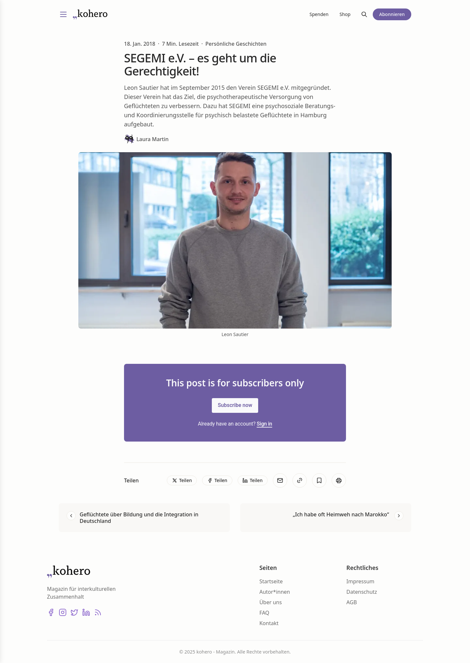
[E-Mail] (280, 480)
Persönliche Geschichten (235, 43)
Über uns (270, 602)
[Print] (339, 480)
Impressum (360, 581)
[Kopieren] (299, 480)
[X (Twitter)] (74, 612)
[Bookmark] (319, 480)
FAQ (264, 612)
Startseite (271, 581)
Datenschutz (361, 591)
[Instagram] (63, 612)
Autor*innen (274, 591)
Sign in (264, 424)
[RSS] (98, 612)
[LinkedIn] (86, 612)
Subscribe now (235, 405)
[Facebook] (51, 612)
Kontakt (269, 623)
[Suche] (364, 14)
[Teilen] (182, 480)
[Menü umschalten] (63, 14)
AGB (351, 602)
